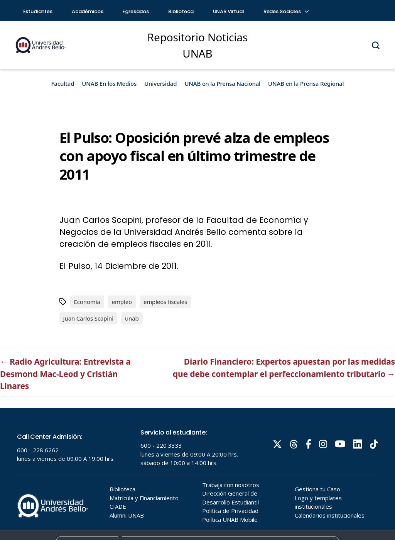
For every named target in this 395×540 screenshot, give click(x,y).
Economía (87, 302)
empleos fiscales (165, 302)
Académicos (87, 11)
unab (132, 318)
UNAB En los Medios (109, 83)
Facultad (62, 83)
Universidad (160, 83)
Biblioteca (181, 11)
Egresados (135, 11)
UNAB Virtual (228, 11)
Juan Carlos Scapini (88, 318)
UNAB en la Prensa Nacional (222, 83)
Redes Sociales (285, 11)
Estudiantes (37, 11)
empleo (122, 302)
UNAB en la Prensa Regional (306, 83)
